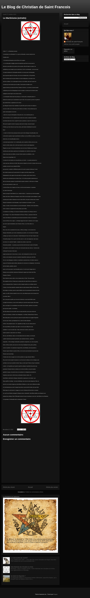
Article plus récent (9, 487)
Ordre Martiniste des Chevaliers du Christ (22, 567)
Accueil (30, 487)
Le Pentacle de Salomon (11, 496)
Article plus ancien (52, 487)
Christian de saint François (74, 41)
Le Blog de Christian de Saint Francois (36, 7)
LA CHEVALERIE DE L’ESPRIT (19, 558)
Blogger (55, 594)
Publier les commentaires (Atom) (34, 492)
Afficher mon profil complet (71, 44)
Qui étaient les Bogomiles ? (18, 576)
